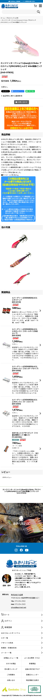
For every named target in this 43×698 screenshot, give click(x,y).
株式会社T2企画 (17, 595)
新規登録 (8, 627)
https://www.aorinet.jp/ (21, 529)
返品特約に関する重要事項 (11, 96)
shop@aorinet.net (18, 607)
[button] (40, 6)
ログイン (8, 621)
